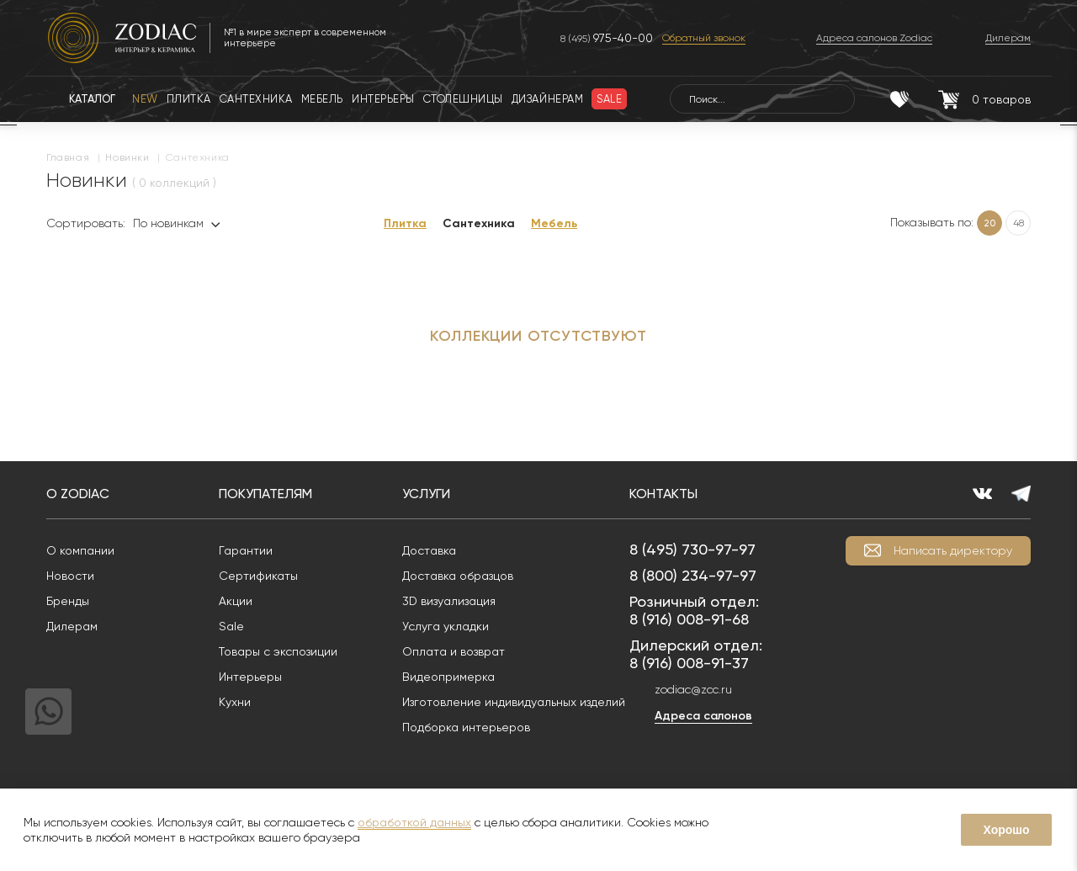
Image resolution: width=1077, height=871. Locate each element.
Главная (67, 157)
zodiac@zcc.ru (693, 689)
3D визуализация (449, 601)
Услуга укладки (445, 626)
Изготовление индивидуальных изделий (513, 702)
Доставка (429, 550)
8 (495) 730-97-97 (692, 549)
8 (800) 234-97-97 (692, 575)
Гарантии (246, 550)
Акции (235, 601)
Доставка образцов (457, 575)
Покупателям (265, 494)
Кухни (235, 702)
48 (1018, 223)
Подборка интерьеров (466, 727)
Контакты (663, 494)
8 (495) (606, 38)
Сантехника (479, 223)
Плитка (405, 223)
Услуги (426, 494)
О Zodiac (77, 494)
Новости (70, 575)
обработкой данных (414, 822)
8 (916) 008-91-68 (689, 619)
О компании (80, 550)
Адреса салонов (703, 716)
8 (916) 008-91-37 (689, 663)
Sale (231, 626)
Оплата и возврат (453, 651)
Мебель (554, 223)
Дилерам (72, 626)
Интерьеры (250, 676)
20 (989, 223)
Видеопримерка (448, 676)
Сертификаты (258, 575)
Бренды (67, 601)
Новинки (127, 157)
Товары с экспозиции (278, 651)
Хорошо (1006, 829)
